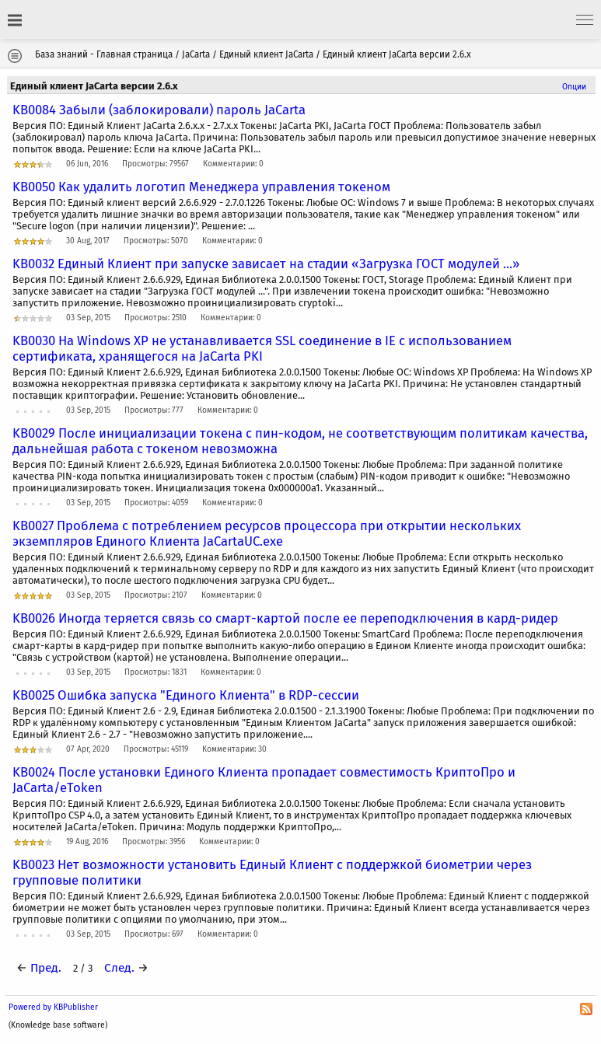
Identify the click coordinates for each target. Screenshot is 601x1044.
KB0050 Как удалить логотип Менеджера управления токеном (201, 186)
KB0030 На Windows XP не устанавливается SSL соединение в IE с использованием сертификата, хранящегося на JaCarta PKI (262, 348)
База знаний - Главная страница (104, 54)
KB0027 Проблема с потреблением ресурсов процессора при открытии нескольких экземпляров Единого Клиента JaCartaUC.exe (266, 533)
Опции (574, 87)
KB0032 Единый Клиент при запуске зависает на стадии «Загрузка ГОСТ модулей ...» (265, 263)
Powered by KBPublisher (53, 1007)
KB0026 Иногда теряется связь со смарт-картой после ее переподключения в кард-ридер (285, 618)
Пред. (45, 968)
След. (119, 968)
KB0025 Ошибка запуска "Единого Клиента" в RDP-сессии (185, 695)
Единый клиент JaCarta (266, 54)
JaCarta (196, 54)
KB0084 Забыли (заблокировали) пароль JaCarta (159, 109)
